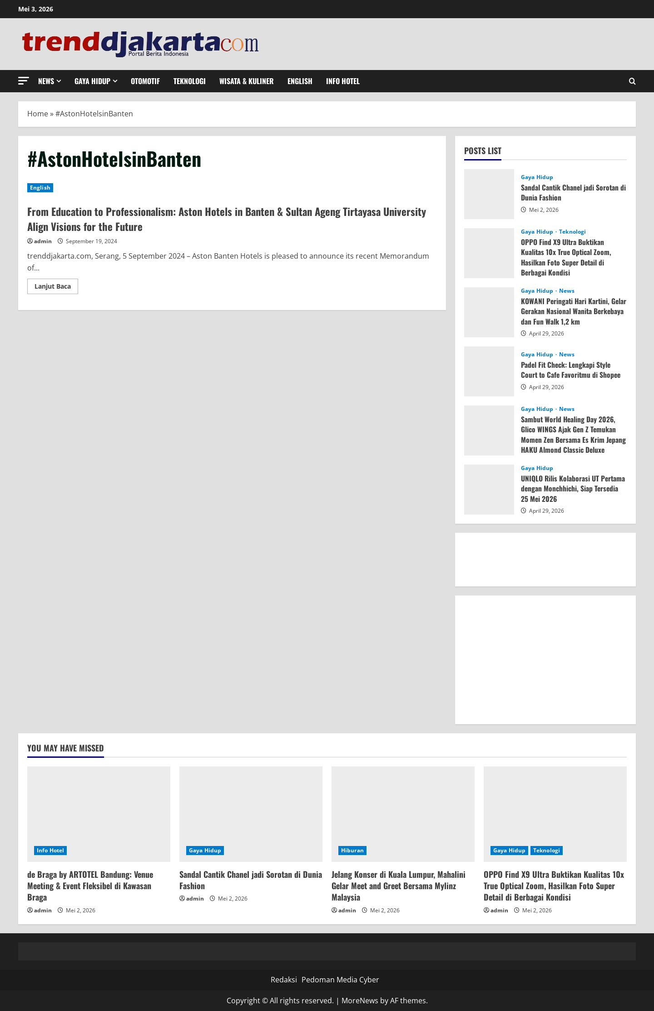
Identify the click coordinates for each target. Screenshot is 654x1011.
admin (43, 241)
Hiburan (352, 850)
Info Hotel (343, 80)
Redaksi (284, 980)
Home (37, 114)
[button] (23, 81)
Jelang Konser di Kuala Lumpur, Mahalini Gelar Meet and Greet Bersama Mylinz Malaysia (399, 885)
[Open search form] (632, 81)
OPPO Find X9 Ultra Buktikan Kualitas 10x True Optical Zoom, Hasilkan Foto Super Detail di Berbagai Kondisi (567, 257)
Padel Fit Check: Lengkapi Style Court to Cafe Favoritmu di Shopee (572, 369)
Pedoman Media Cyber (340, 980)
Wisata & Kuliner (246, 80)
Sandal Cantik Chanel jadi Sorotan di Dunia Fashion (570, 192)
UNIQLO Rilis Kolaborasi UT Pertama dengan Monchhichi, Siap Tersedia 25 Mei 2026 (573, 488)
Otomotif (145, 80)
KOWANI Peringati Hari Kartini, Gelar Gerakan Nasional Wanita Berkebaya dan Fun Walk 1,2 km (567, 311)
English (299, 80)
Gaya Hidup (92, 80)
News (46, 80)
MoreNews (360, 1001)
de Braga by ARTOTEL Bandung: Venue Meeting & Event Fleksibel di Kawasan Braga (90, 885)
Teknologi (189, 80)
